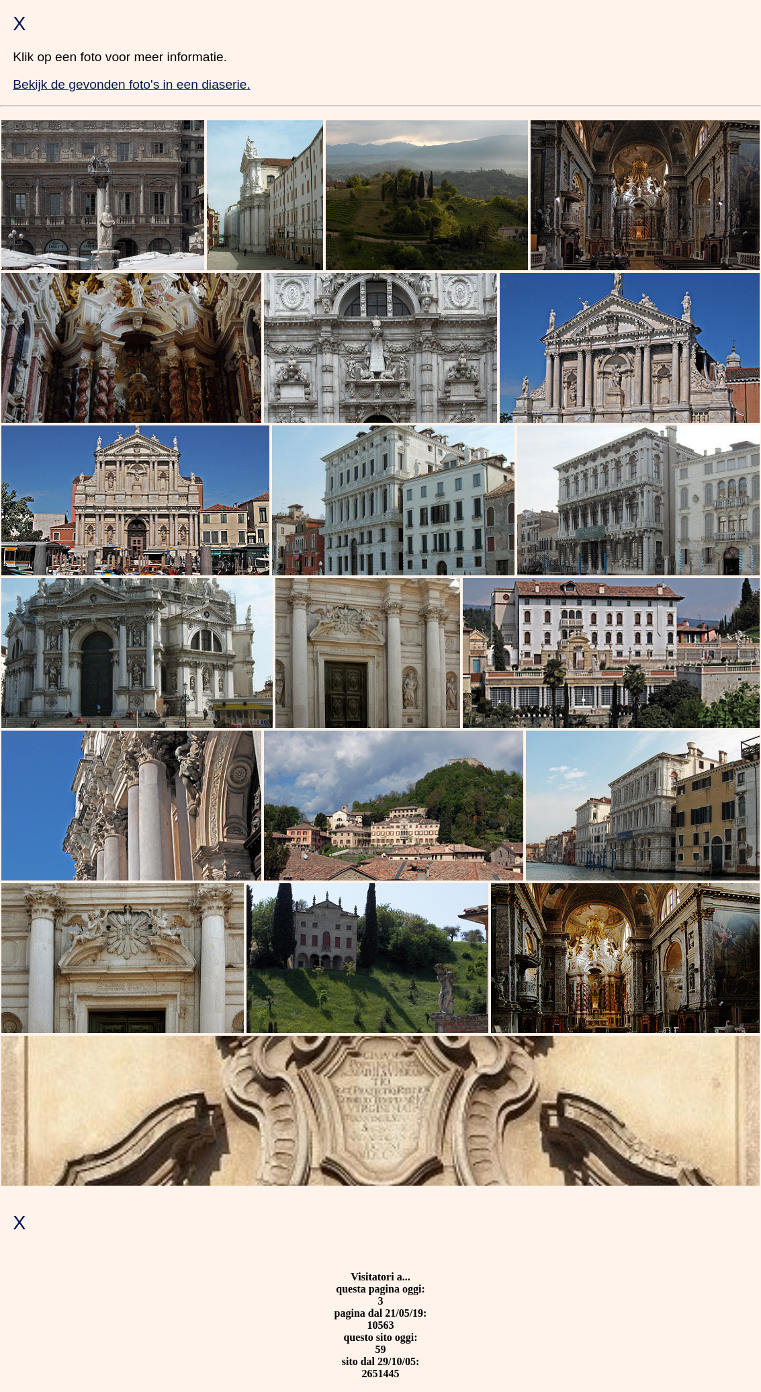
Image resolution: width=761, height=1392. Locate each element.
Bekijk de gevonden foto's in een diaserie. (132, 84)
